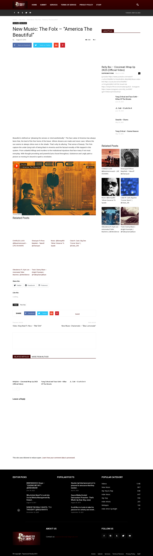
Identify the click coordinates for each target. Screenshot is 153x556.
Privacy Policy (86, 5)
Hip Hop (15, 23)
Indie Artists (106, 501)
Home (34, 5)
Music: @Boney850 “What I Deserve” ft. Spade (57, 243)
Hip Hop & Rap (107, 491)
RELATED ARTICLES (21, 357)
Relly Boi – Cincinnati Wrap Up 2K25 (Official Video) (118, 68)
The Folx (23, 305)
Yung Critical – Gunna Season (127, 131)
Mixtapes (105, 505)
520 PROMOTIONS (108, 73)
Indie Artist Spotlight (109, 509)
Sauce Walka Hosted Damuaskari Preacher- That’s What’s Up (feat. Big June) (82, 497)
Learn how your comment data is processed (58, 458)
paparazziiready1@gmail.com (66, 537)
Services (53, 5)
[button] (137, 5)
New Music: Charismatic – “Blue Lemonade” (79, 326)
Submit (43, 5)
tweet (77, 314)
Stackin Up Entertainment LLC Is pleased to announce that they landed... (83, 485)
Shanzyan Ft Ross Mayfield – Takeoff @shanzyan (38, 243)
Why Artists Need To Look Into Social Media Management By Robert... (38, 497)
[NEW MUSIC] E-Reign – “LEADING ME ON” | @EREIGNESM (36, 485)
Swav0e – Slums (121, 120)
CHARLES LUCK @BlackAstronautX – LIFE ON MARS (20, 243)
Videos (104, 483)
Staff (98, 5)
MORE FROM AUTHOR (40, 357)
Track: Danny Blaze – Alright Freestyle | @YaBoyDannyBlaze (39, 272)
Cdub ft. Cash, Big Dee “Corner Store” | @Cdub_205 (78, 243)
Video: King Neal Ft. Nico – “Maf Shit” (27, 326)
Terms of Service (68, 5)
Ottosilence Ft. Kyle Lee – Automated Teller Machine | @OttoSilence (21, 272)
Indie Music (106, 494)
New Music (23, 23)
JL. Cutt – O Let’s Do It (77, 382)
